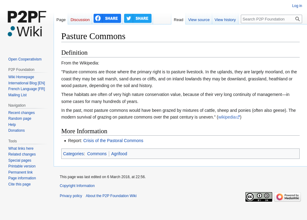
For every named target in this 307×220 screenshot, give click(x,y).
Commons (97, 153)
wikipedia (227, 117)
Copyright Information (77, 186)
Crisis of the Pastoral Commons (113, 140)
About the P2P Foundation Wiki (111, 196)
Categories (73, 153)
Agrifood (119, 153)
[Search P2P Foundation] (271, 19)
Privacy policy (71, 196)
